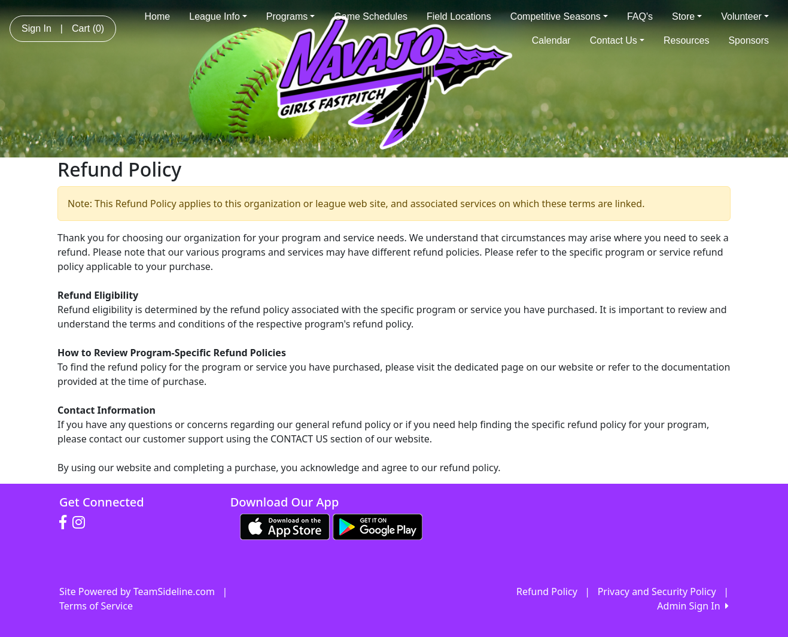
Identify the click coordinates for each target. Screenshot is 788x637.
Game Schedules (370, 16)
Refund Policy (546, 591)
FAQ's (640, 16)
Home (158, 16)
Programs (290, 16)
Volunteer (745, 16)
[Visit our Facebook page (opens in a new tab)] (65, 522)
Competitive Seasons (559, 16)
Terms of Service (96, 605)
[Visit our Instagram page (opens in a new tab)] (81, 522)
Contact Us (617, 40)
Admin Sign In (693, 605)
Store (687, 16)
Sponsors (748, 40)
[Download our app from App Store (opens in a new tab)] (285, 525)
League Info (218, 16)
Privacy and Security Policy (657, 591)
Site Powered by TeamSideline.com (137, 591)
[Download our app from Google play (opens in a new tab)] (377, 525)
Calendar (551, 40)
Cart (88, 28)
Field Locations (459, 16)
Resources (686, 40)
